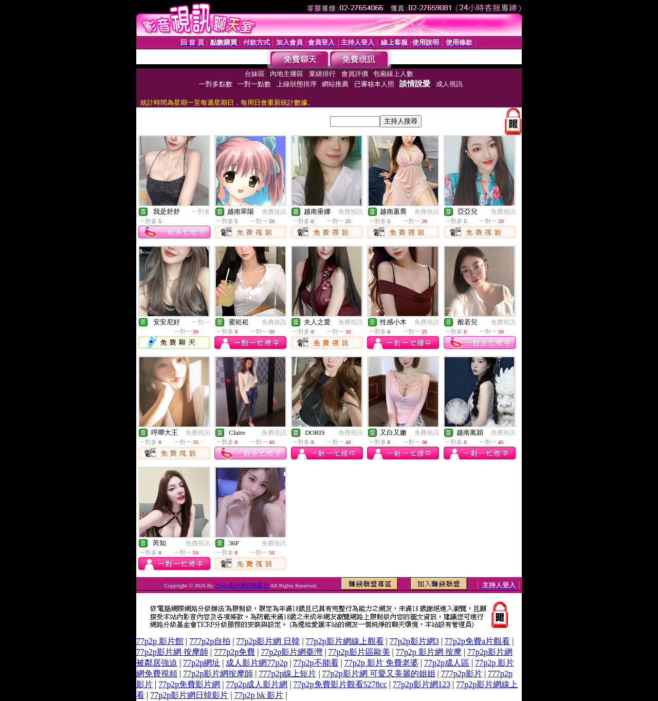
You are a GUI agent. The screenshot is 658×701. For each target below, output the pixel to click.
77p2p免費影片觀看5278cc (340, 684)
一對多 (201, 211)
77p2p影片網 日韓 (268, 641)
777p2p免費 (234, 652)
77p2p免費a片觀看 (477, 641)
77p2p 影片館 (160, 641)
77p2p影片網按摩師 (218, 673)
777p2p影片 (461, 673)
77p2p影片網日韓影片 (242, 585)
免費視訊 (274, 211)
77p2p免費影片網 (189, 684)
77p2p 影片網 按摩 (429, 652)
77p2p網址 (201, 662)
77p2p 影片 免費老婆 (381, 662)
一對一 (201, 322)
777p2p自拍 (209, 641)
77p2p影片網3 (414, 641)
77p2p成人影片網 (256, 684)
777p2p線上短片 (287, 673)
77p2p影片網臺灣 (291, 652)
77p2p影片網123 (421, 684)
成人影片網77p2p (256, 662)
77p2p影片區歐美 (359, 652)
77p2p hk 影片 (258, 695)
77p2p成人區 (446, 662)
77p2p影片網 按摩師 (172, 652)
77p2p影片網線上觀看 (345, 641)
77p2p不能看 (316, 662)
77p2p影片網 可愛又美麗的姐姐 (378, 673)
